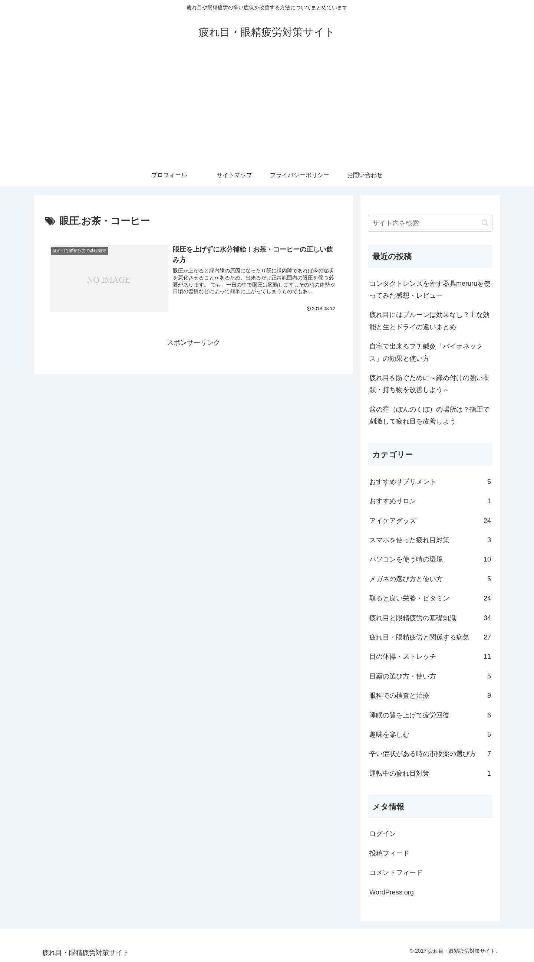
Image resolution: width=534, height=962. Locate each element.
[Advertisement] (267, 108)
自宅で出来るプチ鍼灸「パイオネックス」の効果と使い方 (426, 352)
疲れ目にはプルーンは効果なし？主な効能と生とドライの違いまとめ (429, 320)
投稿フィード (389, 853)
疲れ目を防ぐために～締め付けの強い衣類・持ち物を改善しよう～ (429, 383)
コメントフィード (396, 872)
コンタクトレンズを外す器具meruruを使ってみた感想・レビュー (430, 289)
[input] (430, 223)
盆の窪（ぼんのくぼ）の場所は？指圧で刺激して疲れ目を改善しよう (429, 415)
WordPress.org (391, 892)
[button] (484, 223)
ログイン (382, 833)
